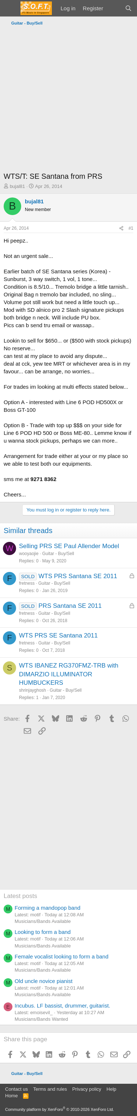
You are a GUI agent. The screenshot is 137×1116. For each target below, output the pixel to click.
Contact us (16, 1089)
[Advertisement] (68, 100)
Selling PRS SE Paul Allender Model (69, 546)
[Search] (128, 8)
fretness (27, 583)
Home (11, 1095)
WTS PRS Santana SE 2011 (77, 576)
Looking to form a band (43, 932)
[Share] (121, 228)
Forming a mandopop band (47, 908)
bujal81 (17, 186)
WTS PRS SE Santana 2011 (58, 635)
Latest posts (20, 896)
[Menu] (10, 8)
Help (112, 1089)
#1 (131, 228)
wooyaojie (28, 553)
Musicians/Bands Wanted (41, 1019)
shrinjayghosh (32, 690)
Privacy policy (86, 1089)
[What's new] (114, 8)
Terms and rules (50, 1089)
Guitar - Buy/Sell (58, 553)
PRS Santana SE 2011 (70, 605)
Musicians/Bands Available (43, 921)
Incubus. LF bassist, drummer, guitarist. (62, 1005)
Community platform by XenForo (59, 1109)
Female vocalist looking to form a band (62, 956)
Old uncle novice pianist (43, 981)
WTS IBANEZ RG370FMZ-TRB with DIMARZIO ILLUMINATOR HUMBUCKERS (68, 674)
